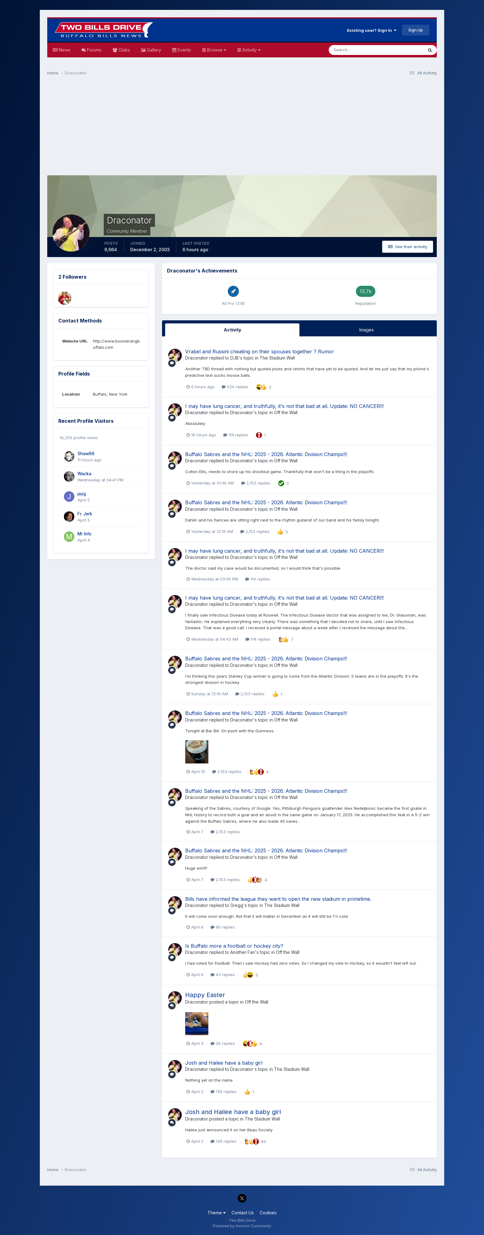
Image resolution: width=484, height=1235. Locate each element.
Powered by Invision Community (242, 1226)
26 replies (223, 1043)
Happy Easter (205, 995)
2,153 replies (255, 482)
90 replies (223, 927)
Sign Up (415, 29)
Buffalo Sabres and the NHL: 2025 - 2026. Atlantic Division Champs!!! (266, 454)
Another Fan (242, 952)
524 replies (235, 386)
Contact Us (243, 1212)
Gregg (236, 905)
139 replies (223, 1091)
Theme (216, 1212)
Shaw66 (85, 453)
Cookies (268, 1212)
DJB (234, 357)
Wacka (84, 473)
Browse (216, 49)
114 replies (235, 434)
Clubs (123, 49)
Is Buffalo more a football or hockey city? (234, 946)
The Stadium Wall (277, 357)
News (64, 49)
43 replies (223, 974)
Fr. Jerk (84, 513)
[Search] (356, 50)
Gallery (153, 49)
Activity (251, 49)
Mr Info (84, 533)
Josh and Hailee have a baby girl (223, 1063)
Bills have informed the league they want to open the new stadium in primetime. (278, 899)
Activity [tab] (232, 329)
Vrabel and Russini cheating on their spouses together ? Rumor (259, 351)
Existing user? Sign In (371, 30)
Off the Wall (286, 412)
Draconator (196, 357)
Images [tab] (366, 329)
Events (183, 49)
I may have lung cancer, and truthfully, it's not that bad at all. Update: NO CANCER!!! (284, 406)
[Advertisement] (242, 128)
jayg (81, 493)
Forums (94, 49)
